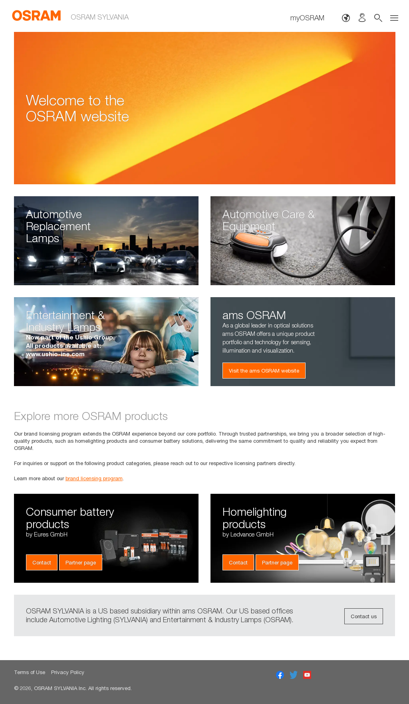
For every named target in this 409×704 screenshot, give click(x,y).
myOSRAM (307, 18)
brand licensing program (94, 478)
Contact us (364, 616)
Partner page (81, 562)
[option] (204, 108)
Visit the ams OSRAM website (264, 370)
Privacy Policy (67, 672)
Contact (41, 562)
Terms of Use (29, 672)
